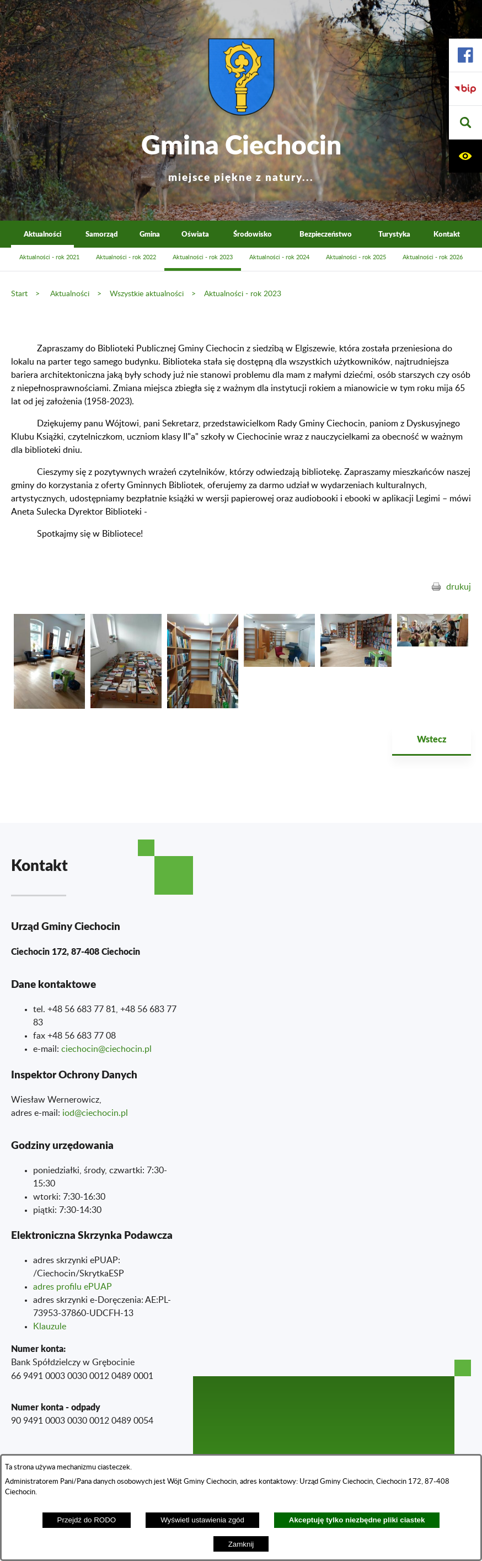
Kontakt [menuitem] (446, 234)
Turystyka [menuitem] (394, 234)
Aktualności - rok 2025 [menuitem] (356, 257)
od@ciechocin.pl (96, 1113)
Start (19, 294)
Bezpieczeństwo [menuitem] (325, 234)
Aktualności (69, 294)
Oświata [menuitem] (195, 234)
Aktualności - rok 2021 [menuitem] (49, 257)
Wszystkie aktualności (147, 294)
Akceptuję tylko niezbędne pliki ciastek (357, 1520)
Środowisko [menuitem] (252, 234)
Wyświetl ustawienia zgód (202, 1520)
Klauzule (49, 1326)
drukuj (458, 586)
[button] (465, 123)
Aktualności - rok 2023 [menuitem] (203, 257)
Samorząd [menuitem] (101, 234)
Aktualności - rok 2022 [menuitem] (126, 257)
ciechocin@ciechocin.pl (106, 1049)
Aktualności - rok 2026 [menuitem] (433, 257)
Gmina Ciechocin (241, 154)
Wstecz (431, 739)
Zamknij (241, 1544)
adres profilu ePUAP (72, 1286)
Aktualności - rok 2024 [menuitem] (279, 257)
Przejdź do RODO (86, 1520)
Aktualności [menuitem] (42, 234)
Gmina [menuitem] (150, 234)
